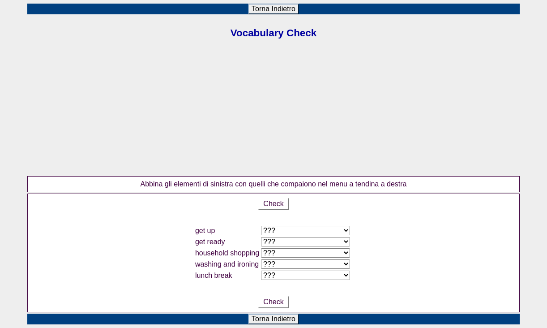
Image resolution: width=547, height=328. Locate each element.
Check (273, 203)
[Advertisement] (273, 113)
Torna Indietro (273, 9)
